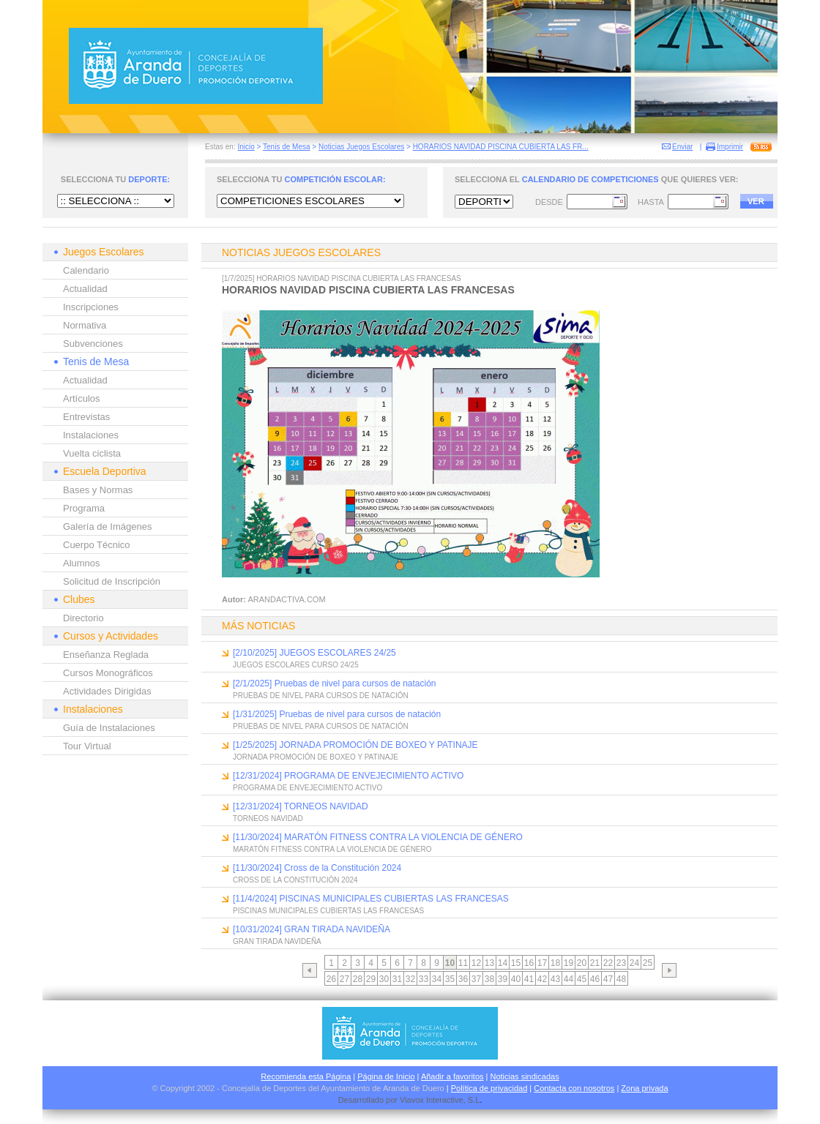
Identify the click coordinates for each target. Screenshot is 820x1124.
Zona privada (644, 1088)
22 (608, 963)
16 (529, 963)
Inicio (245, 147)
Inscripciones (91, 306)
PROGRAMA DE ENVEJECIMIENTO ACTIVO (307, 788)
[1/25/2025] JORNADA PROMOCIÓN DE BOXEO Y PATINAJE (355, 745)
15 (516, 963)
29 (371, 979)
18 (555, 963)
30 (384, 979)
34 (436, 979)
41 (529, 979)
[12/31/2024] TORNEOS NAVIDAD (300, 806)
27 (344, 979)
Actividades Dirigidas (107, 691)
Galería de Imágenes (107, 526)
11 (463, 963)
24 (634, 963)
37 (476, 979)
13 (489, 963)
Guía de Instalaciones (109, 727)
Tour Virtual (87, 746)
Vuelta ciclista (92, 453)
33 (423, 979)
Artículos (81, 398)
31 (397, 979)
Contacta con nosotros (574, 1088)
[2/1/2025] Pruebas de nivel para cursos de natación (334, 683)
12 (476, 963)
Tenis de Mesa (286, 147)
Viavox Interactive (431, 1099)
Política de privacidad (489, 1088)
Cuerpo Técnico (96, 544)
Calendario (86, 270)
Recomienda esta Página (306, 1076)
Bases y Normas (98, 489)
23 (621, 963)
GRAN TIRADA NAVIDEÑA (277, 941)
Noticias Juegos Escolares (361, 147)
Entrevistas (86, 416)
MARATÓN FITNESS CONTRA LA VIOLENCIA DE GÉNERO (332, 849)
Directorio (83, 617)
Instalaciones (91, 435)
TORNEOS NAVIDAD (268, 818)
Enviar (682, 147)
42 (542, 979)
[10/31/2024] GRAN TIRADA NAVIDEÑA (311, 929)
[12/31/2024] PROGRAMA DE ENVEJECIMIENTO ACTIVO (348, 776)
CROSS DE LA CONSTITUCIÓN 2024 (295, 880)
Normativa (84, 325)
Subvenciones (93, 343)
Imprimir (730, 147)
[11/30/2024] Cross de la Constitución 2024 (317, 868)
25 (647, 963)
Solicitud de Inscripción (111, 581)
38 (489, 979)
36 (463, 979)
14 (502, 963)
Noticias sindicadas (525, 1076)
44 (568, 979)
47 (608, 979)
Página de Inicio (385, 1076)
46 (595, 979)
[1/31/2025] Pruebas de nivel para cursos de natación (337, 714)
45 (581, 979)
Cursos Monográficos (108, 672)
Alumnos (81, 563)
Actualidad (85, 288)
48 (621, 979)
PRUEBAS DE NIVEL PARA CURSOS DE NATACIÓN (321, 696)
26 (331, 979)
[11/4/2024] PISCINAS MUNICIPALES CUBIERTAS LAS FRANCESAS (371, 898)
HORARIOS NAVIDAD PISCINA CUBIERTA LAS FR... (501, 147)
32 (410, 979)
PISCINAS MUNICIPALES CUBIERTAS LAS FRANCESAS (328, 911)
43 (555, 979)
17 (542, 963)
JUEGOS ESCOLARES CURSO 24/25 (296, 665)
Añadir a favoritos (452, 1076)
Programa (84, 508)
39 (502, 979)
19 (568, 963)
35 (450, 979)
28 (357, 979)
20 (581, 963)
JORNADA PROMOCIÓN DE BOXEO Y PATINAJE (315, 757)
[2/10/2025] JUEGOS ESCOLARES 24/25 (314, 653)
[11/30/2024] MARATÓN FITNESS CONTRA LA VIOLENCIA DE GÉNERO (378, 837)
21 (595, 963)
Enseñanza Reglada (106, 654)
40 (516, 979)
